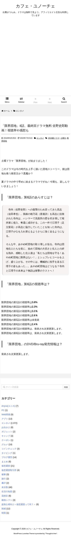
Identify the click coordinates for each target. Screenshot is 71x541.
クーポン (6, 440)
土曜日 (63, 138)
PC (3, 410)
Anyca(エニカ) (8, 406)
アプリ (5, 419)
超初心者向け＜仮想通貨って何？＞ (19, 504)
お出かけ (6, 427)
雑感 (4, 508)
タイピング (7, 453)
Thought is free (51, 533)
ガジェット (7, 431)
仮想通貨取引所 (9, 470)
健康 (4, 474)
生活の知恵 (7, 491)
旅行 (4, 478)
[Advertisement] (35, 58)
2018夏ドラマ (53, 138)
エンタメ (40, 138)
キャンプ (6, 436)
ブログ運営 (7, 457)
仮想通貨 (6, 466)
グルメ (5, 444)
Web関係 (6, 414)
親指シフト (7, 500)
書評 (4, 483)
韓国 (4, 513)
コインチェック (9, 448)
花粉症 (5, 496)
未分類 (5, 487)
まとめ (5, 461)
